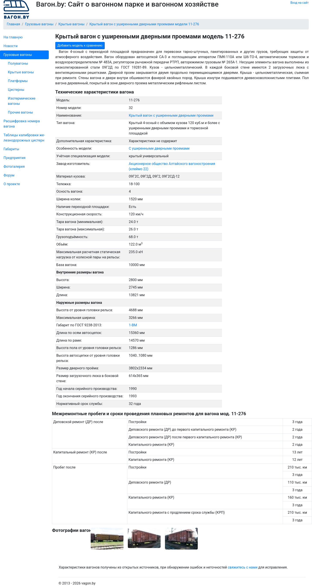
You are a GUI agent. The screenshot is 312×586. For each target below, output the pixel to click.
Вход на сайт (299, 2)
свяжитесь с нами (242, 567)
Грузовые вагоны (17, 55)
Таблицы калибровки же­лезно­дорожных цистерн (24, 137)
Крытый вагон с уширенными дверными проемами (171, 115)
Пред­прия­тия (14, 158)
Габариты (11, 149)
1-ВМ (133, 325)
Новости (10, 46)
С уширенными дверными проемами (159, 148)
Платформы (18, 81)
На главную (13, 37)
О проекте (11, 184)
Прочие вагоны (20, 112)
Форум (8, 175)
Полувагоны (18, 63)
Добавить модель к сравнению (79, 45)
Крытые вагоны (21, 72)
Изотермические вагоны (21, 101)
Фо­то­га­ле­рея (14, 166)
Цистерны (16, 90)
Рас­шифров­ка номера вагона (21, 123)
